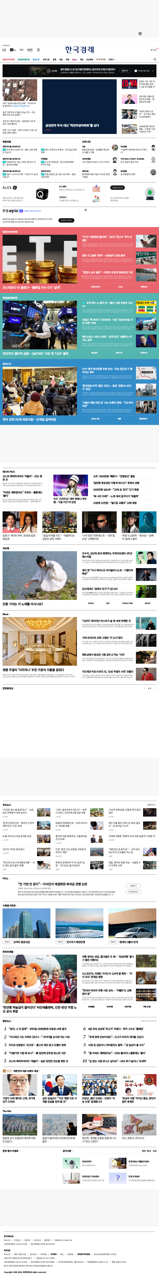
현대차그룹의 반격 (123, 942)
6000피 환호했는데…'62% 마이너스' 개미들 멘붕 (71, 824)
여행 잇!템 (146, 1006)
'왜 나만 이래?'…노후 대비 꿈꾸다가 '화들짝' (116, 496)
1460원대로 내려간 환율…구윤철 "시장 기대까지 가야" (147, 129)
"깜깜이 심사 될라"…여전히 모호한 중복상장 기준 (107, 272)
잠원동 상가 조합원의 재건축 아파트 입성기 (19, 1139)
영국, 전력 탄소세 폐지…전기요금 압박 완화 (59, 151)
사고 (154, 1150)
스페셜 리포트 (9, 905)
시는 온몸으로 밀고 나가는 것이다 (96, 161)
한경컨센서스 (95, 286)
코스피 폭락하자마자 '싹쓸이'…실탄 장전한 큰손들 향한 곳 (38, 1061)
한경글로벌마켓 (24, 59)
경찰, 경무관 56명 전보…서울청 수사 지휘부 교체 (125, 864)
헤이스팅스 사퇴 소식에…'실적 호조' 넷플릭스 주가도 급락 (107, 338)
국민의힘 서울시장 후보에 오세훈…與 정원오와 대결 (146, 99)
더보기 (111, 59)
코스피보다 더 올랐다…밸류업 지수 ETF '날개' (31, 287)
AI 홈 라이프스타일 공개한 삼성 (17, 836)
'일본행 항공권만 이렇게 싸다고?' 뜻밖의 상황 (116, 483)
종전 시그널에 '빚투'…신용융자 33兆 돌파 (103, 255)
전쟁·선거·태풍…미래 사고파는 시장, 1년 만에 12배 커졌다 (20, 131)
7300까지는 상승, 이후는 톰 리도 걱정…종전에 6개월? (19, 163)
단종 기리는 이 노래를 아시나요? (23, 604)
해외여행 (128, 1006)
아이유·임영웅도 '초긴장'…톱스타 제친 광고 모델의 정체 (37, 1045)
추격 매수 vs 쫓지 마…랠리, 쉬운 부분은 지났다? (20, 151)
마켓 (144, 286)
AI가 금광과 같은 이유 (129, 161)
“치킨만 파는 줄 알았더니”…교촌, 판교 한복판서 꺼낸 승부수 (18, 811)
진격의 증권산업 (16, 942)
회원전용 (7, 141)
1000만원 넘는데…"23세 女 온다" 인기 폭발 (116, 489)
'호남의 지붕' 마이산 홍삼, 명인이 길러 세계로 (139, 1099)
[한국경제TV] (13, 49)
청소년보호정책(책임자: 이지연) (105, 1254)
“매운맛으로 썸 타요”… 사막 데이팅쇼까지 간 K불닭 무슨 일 (124, 851)
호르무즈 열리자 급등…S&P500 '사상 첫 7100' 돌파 (35, 353)
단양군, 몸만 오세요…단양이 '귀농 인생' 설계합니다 (98, 1099)
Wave (74, 59)
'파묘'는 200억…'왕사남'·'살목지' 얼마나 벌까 (138, 537)
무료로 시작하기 (66, 220)
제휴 (15, 1254)
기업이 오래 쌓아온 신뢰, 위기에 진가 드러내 (19, 1099)
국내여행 (109, 1006)
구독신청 (17, 1240)
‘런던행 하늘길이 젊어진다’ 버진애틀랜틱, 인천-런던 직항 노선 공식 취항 (40, 1009)
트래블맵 (91, 1006)
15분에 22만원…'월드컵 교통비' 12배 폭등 (115, 503)
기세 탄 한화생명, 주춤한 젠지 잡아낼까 (125, 811)
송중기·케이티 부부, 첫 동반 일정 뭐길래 (19, 537)
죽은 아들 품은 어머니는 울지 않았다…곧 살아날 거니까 (124, 824)
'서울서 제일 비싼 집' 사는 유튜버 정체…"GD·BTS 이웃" (107, 404)
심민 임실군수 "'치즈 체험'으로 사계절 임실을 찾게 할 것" (59, 1099)
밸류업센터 (143, 418)
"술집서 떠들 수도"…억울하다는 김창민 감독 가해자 (58, 537)
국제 (67, 59)
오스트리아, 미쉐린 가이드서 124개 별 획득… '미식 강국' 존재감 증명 (107, 975)
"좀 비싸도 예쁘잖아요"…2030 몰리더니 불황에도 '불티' (117, 1053)
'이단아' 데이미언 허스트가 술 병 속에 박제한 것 (106, 621)
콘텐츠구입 (22, 1254)
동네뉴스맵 (95, 418)
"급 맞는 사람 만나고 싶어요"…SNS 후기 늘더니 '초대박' (117, 1061)
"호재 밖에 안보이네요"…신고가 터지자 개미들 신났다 (115, 1037)
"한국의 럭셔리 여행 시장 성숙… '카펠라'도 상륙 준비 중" (106, 992)
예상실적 (94, 352)
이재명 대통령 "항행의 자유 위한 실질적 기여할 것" (132, 836)
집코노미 (36, 59)
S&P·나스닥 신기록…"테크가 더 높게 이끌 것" (20, 175)
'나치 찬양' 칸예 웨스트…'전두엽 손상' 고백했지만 (98, 537)
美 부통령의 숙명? (128, 174)
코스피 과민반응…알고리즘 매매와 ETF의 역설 (57, 163)
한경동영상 (8, 688)
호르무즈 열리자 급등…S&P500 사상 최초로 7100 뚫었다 (19, 122)
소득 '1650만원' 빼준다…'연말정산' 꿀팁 (114, 476)
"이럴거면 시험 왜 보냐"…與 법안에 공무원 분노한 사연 (37, 1053)
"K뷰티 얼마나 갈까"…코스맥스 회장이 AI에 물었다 (147, 114)
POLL (5, 878)
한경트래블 (8, 951)
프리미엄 (101, 59)
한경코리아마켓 (9, 59)
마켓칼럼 (44, 159)
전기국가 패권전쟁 (70, 942)
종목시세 (119, 352)
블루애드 (47, 1240)
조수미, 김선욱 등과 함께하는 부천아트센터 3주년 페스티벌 (107, 555)
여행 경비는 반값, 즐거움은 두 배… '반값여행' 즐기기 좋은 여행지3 (108, 958)
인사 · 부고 (146, 1150)
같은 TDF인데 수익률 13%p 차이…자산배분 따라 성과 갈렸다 (19, 113)
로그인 (153, 49)
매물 (119, 418)
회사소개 (7, 1240)
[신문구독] (38, 49)
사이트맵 (43, 1254)
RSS (61, 1254)
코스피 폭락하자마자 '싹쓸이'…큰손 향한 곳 (22, 477)
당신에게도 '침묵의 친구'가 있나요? (100, 589)
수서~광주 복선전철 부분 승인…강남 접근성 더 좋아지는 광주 (107, 370)
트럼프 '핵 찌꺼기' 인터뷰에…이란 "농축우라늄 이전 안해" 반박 (107, 321)
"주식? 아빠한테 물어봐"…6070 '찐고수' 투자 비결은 (107, 238)
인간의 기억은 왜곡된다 (13, 849)
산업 (61, 59)
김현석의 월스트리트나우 (12, 146)
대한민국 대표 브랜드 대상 (25, 1071)
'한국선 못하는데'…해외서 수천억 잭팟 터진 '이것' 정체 (18, 824)
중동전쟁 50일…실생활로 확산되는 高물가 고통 (95, 151)
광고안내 (37, 1240)
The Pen (7, 1111)
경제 (54, 59)
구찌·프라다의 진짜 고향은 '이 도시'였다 (102, 638)
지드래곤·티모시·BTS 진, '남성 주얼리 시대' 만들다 (107, 671)
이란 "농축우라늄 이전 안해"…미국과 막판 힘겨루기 (19, 104)
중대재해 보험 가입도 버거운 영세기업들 (96, 175)
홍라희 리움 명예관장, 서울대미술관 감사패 (71, 837)
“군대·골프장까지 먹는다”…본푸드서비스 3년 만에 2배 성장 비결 (71, 811)
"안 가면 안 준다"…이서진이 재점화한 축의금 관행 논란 (52, 884)
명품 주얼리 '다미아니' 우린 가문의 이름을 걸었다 (33, 670)
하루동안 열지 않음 (143, 71)
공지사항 (67, 1150)
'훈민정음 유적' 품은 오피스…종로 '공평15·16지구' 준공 (106, 387)
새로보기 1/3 (151, 805)
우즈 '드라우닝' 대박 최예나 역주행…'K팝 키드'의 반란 (69, 500)
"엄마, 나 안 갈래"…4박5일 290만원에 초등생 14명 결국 (37, 1029)
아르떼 (6, 548)
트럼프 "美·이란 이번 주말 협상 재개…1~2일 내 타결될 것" (147, 84)
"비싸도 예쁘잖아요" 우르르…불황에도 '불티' (22, 494)
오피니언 (46, 59)
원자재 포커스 (46, 171)
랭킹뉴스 (7, 1021)
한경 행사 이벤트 (10, 1150)
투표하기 (133, 885)
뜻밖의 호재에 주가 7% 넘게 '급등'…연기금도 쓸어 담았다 (70, 864)
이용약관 (70, 1254)
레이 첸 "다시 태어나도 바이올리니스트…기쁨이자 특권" (107, 571)
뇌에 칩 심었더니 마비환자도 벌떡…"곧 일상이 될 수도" (116, 1045)
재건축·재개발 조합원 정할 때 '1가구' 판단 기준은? (99, 1139)
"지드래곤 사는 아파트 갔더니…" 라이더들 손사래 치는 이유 (39, 1037)
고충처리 (27, 1240)
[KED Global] (30, 49)
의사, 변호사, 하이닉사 (133, 1138)
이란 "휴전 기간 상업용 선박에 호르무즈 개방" (71, 851)
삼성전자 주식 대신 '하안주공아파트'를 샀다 (72, 125)
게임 (81, 59)
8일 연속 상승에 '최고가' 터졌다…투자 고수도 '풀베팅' (115, 1029)
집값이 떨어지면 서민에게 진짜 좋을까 (58, 1139)
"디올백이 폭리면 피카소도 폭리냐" (134, 151)
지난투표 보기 (133, 891)
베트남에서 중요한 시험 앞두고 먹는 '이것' (103, 654)
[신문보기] (4, 49)
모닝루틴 (89, 59)
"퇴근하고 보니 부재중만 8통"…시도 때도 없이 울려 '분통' (19, 864)
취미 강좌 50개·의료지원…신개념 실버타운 (29, 419)
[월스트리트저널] (21, 49)
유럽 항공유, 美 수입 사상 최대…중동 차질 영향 (58, 175)
